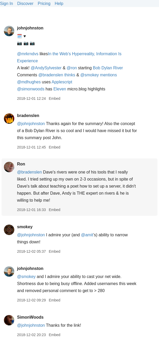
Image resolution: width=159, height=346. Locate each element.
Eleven (59, 89)
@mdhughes (29, 82)
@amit (87, 235)
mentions (108, 75)
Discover (25, 3)
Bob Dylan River (108, 68)
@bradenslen (50, 75)
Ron (21, 164)
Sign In (6, 3)
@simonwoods (30, 89)
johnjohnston (30, 28)
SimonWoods (30, 317)
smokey (25, 227)
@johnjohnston (31, 123)
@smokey (89, 75)
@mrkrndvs (27, 54)
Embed (54, 98)
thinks (70, 75)
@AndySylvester (46, 68)
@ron (72, 68)
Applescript (62, 82)
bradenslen (28, 115)
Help (59, 3)
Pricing (44, 3)
